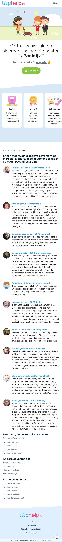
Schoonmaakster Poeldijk (14, 462)
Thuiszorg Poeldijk (11, 470)
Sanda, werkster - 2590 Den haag (28, 400)
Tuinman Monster (10, 449)
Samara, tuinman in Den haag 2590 (29, 329)
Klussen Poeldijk (10, 473)
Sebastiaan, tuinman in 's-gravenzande (31, 283)
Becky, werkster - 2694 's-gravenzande (31, 253)
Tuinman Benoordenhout (13, 498)
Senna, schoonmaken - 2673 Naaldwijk (31, 234)
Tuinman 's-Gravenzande (13, 438)
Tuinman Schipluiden (11, 494)
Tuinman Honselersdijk (12, 453)
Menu (54, 3)
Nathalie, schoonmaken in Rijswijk (28, 348)
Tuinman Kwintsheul (11, 483)
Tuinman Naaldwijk (11, 442)
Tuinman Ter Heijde (11, 487)
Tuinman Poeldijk (10, 466)
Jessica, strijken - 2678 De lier (27, 302)
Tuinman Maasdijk (10, 490)
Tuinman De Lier (10, 445)
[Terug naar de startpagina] (13, 3)
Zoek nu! (31, 70)
